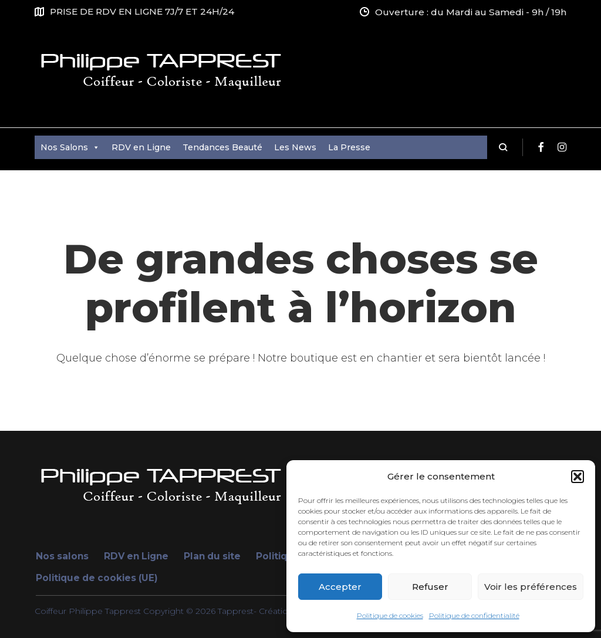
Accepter (340, 586)
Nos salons (62, 556)
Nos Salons (70, 147)
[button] (577, 476)
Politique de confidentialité (474, 615)
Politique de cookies (390, 615)
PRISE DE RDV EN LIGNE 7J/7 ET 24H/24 (142, 11)
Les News (295, 147)
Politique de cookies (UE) (97, 577)
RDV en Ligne (141, 147)
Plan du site (212, 556)
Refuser (430, 586)
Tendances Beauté (222, 147)
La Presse (349, 147)
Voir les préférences (530, 586)
